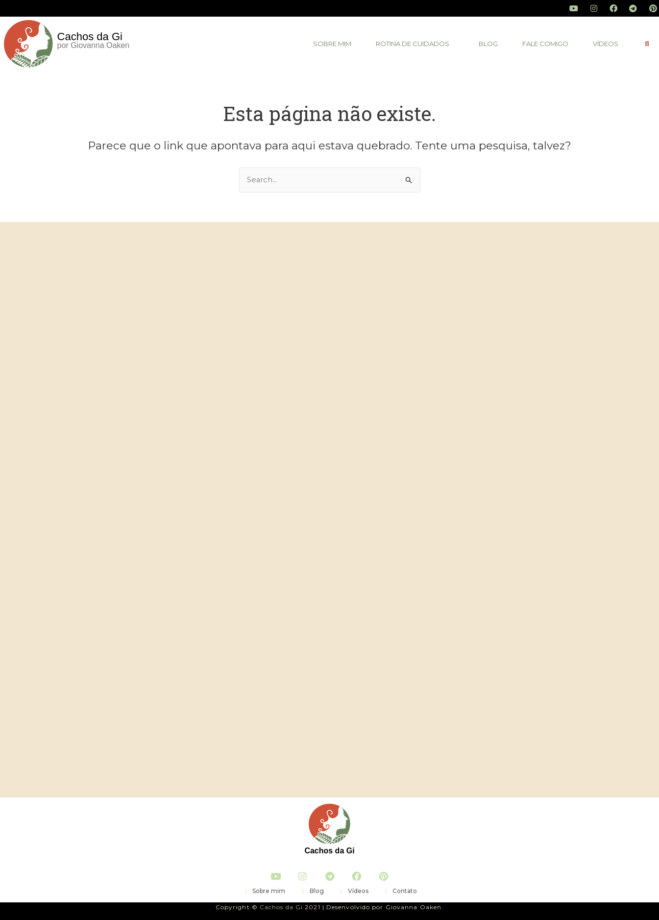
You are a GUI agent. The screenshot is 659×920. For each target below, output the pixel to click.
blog (488, 44)
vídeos (605, 44)
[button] (415, 43)
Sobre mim (332, 44)
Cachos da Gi (329, 851)
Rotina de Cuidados (412, 44)
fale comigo (545, 44)
